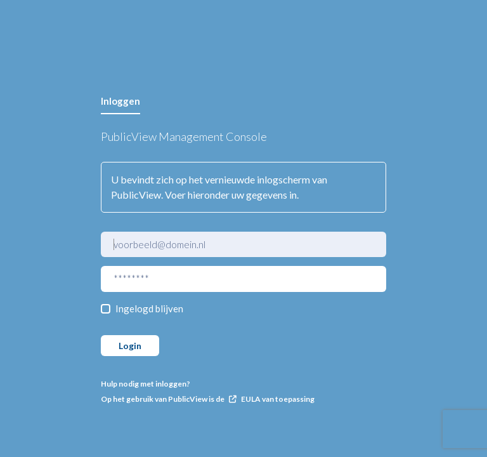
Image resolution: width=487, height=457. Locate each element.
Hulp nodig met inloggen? (145, 383)
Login (130, 345)
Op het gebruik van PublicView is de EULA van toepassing (208, 399)
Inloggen (120, 101)
